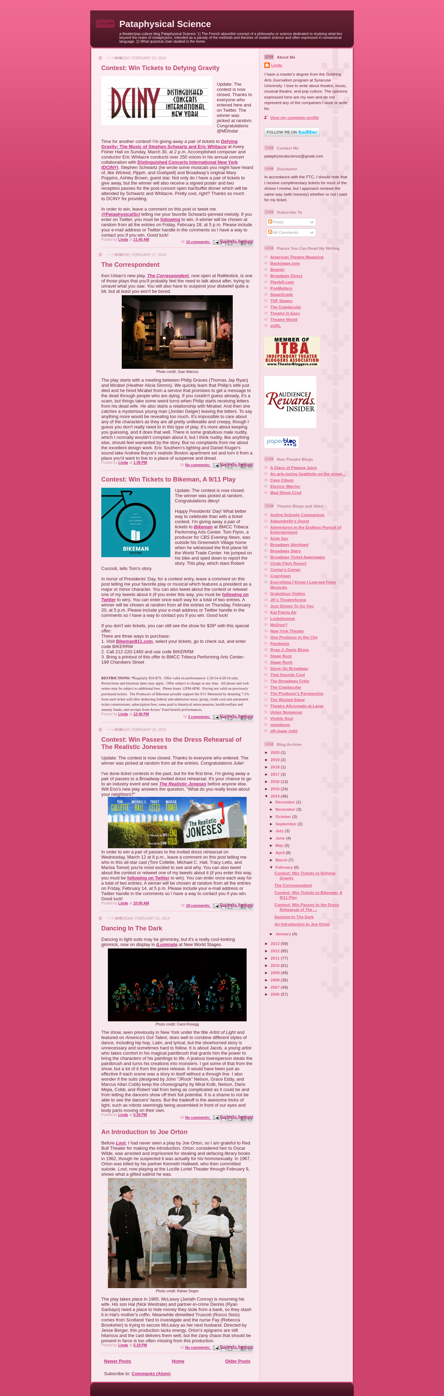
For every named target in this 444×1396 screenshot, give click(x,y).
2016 (276, 781)
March (282, 860)
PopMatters (281, 288)
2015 (276, 788)
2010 (276, 965)
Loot (121, 1143)
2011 (276, 958)
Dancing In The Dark (131, 928)
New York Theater (287, 631)
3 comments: (199, 717)
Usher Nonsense (286, 712)
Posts (275, 222)
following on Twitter (148, 877)
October (283, 816)
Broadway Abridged (289, 544)
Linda (276, 65)
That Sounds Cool (287, 674)
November (285, 809)
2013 (276, 943)
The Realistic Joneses (182, 783)
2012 (276, 950)
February (284, 867)
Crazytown (280, 575)
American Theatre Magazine (297, 257)
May (279, 845)
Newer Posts (117, 1361)
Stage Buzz (281, 656)
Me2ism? (279, 624)
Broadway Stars (285, 550)
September (286, 824)
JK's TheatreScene (288, 599)
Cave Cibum (282, 480)
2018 (276, 767)
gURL (275, 325)
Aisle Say (279, 538)
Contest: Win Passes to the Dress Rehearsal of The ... (306, 907)
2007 (276, 987)
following (170, 219)
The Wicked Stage (287, 699)
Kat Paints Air (283, 612)
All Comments (283, 232)
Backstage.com (285, 263)
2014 (276, 796)
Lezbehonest (282, 618)
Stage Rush (281, 662)
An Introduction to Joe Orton (144, 1132)
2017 (276, 774)
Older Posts (237, 1361)
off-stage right (284, 731)
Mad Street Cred (285, 492)
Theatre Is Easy (285, 313)
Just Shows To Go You (292, 606)
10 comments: (198, 242)
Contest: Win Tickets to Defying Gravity (160, 68)
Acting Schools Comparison (297, 514)
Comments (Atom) (151, 1373)
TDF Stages (281, 300)
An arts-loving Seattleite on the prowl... (307, 473)
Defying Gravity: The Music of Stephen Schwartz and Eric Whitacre (169, 144)
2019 (276, 759)
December (285, 802)
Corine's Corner (285, 569)
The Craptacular (285, 307)
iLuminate (166, 944)
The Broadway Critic (289, 681)
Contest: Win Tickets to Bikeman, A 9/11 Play (168, 479)
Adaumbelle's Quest (289, 521)
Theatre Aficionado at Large (297, 706)
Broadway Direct (286, 275)
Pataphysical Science (165, 24)
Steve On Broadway (289, 668)
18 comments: (198, 906)
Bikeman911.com (134, 641)
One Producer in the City (294, 637)
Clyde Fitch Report (288, 563)
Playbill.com (282, 282)
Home (178, 1361)
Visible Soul (281, 718)
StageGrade (281, 294)
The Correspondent (130, 264)
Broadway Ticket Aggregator (297, 557)
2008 (276, 980)
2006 (276, 994)
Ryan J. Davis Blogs (289, 649)
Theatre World (283, 319)
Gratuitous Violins (287, 593)
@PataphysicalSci (120, 214)
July (280, 830)
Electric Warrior (285, 486)
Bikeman (203, 526)
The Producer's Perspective (296, 693)
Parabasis (279, 643)
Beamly (277, 269)
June (280, 838)
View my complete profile (294, 117)
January (283, 933)
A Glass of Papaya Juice (293, 467)
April (280, 852)
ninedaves (280, 724)
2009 (276, 972)
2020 (276, 752)
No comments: (198, 465)
